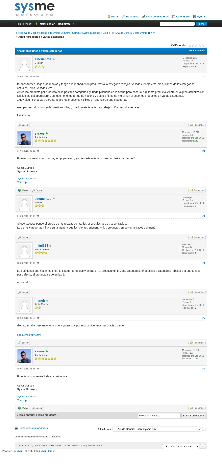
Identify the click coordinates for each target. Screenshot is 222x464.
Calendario (182, 16)
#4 (203, 263)
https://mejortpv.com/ (29, 334)
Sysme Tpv (108, 33)
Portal (115, 16)
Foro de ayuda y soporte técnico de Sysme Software (42, 33)
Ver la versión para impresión (34, 428)
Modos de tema (197, 50)
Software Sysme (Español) (86, 33)
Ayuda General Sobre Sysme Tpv (134, 33)
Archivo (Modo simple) (74, 445)
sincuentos (43, 59)
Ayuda (201, 16)
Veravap (22, 182)
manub (40, 300)
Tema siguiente (46, 414)
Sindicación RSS (95, 445)
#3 (203, 216)
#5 (203, 318)
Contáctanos (23, 445)
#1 (203, 76)
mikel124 (41, 245)
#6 (203, 368)
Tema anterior (26, 414)
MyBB (20, 451)
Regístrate (64, 23)
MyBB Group (48, 451)
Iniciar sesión (47, 23)
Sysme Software (26, 178)
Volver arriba (55, 445)
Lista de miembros (157, 16)
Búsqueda (132, 16)
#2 (203, 151)
